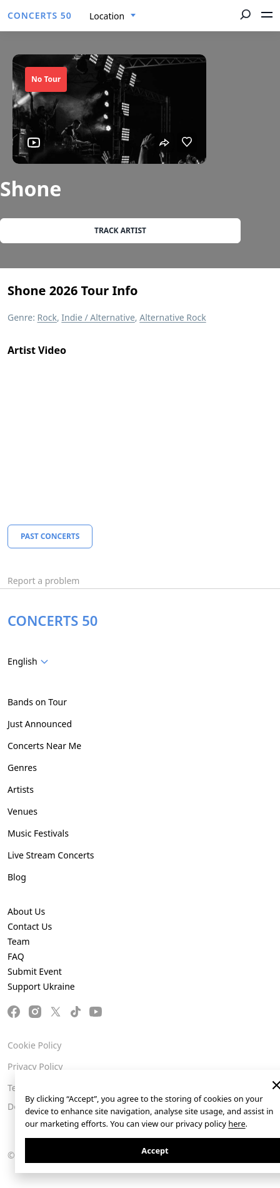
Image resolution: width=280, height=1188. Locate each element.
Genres (22, 767)
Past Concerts (50, 536)
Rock (47, 317)
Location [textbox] (106, 16)
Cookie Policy (34, 1045)
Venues (23, 811)
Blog (17, 877)
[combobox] (112, 16)
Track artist (120, 230)
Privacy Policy (35, 1066)
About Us (26, 911)
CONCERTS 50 (40, 15)
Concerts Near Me (44, 746)
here (236, 1123)
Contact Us (30, 926)
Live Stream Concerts (51, 855)
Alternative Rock (172, 317)
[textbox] (30, 661)
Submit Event (35, 971)
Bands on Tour (37, 702)
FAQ (16, 956)
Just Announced (40, 724)
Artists (21, 789)
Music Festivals (38, 833)
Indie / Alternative (97, 317)
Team (19, 941)
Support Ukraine (41, 986)
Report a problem (43, 580)
